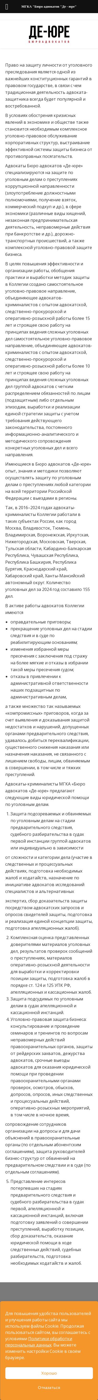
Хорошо (49, 1373)
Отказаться (49, 1387)
